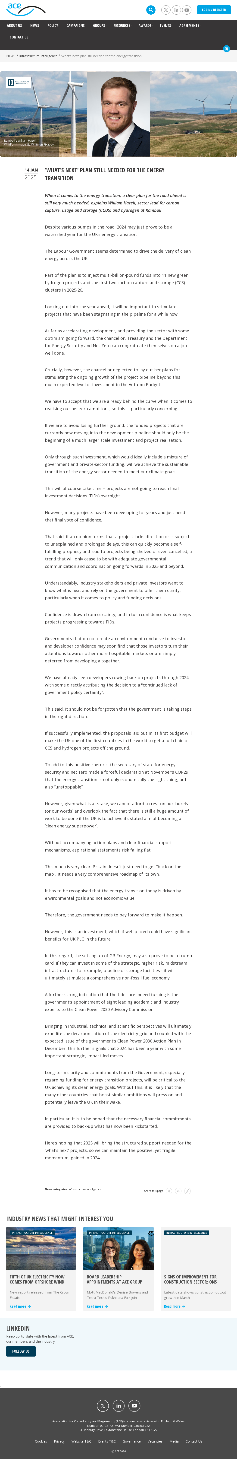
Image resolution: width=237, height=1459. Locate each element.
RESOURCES (121, 25)
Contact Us (194, 1441)
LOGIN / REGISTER (214, 9)
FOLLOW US (21, 1351)
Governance (132, 1441)
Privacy (59, 1441)
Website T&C (81, 1441)
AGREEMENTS (189, 25)
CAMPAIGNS (75, 25)
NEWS (34, 25)
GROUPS (99, 25)
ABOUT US (14, 25)
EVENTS (165, 25)
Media (174, 1441)
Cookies (41, 1441)
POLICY (52, 25)
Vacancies (155, 1441)
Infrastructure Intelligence (38, 56)
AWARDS (145, 25)
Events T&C (107, 1441)
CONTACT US (19, 37)
